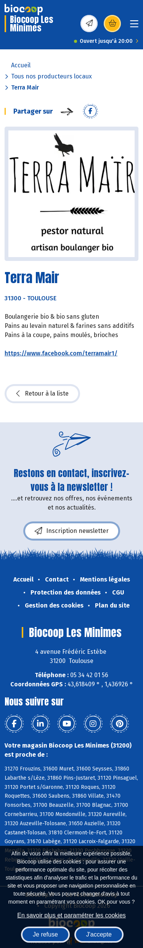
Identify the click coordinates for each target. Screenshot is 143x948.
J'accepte (99, 934)
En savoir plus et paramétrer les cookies (71, 915)
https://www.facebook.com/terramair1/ (61, 353)
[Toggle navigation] (134, 26)
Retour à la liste (42, 393)
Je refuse (45, 934)
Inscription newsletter (72, 531)
